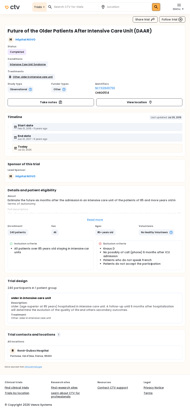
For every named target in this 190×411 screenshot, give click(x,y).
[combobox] (74, 7)
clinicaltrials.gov (33, 366)
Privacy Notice (154, 387)
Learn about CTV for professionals (65, 394)
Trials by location (17, 393)
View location (139, 102)
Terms (148, 393)
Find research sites (64, 387)
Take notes (51, 102)
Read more (95, 219)
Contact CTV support (112, 387)
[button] (28, 64)
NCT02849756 (105, 88)
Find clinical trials (17, 387)
